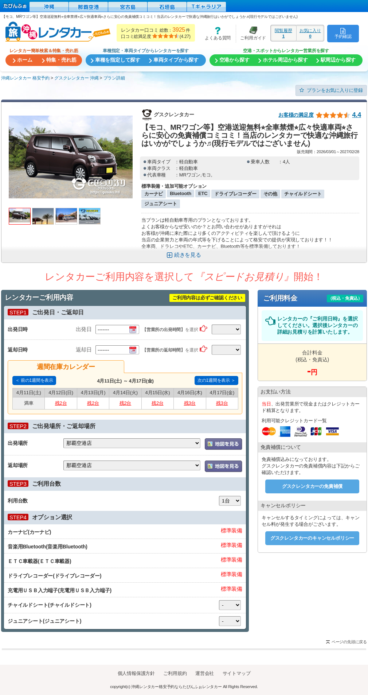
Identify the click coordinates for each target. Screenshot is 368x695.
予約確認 (343, 33)
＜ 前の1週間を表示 (34, 380)
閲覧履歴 (283, 33)
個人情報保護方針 (136, 673)
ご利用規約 (175, 673)
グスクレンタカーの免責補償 (312, 486)
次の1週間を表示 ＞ (216, 380)
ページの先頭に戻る (349, 642)
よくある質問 (215, 33)
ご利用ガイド (251, 33)
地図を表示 (223, 444)
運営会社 (204, 673)
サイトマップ (237, 673)
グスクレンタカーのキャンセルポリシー (312, 538)
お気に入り (310, 33)
